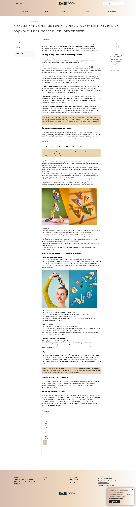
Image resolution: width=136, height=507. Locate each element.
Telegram (74, 482)
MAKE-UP (19, 42)
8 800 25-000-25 (103, 481)
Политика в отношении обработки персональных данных (24, 481)
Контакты (73, 477)
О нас (16, 477)
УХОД (18, 48)
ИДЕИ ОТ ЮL (20, 54)
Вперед (101, 434)
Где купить (73, 479)
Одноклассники (78, 482)
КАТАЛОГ (45, 477)
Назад (42, 434)
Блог (43, 479)
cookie (121, 490)
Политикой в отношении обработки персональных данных (120, 496)
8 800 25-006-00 (103, 483)
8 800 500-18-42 (103, 478)
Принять (114, 502)
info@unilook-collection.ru (107, 485)
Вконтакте (70, 482)
